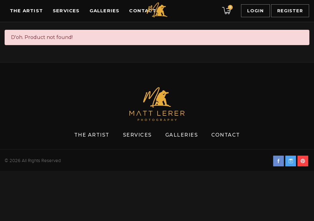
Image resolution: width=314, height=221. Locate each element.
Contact (142, 11)
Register (290, 11)
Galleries (105, 11)
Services (66, 11)
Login (255, 11)
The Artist (26, 11)
